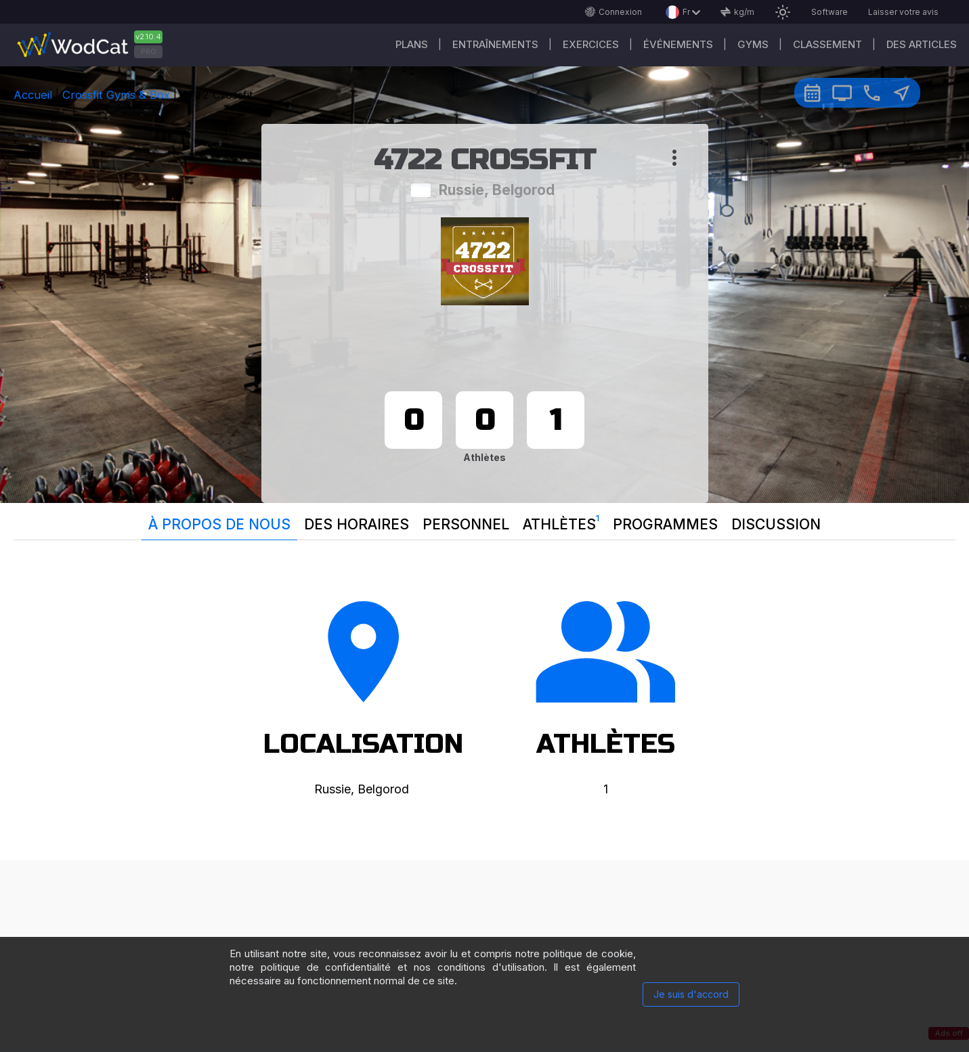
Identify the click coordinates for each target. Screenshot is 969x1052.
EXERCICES (591, 44)
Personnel (466, 524)
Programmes (665, 524)
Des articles (921, 44)
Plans (411, 44)
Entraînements (495, 44)
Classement (827, 44)
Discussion (776, 524)
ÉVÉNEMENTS (678, 44)
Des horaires (356, 524)
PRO (148, 51)
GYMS (753, 44)
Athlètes (561, 521)
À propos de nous (219, 524)
